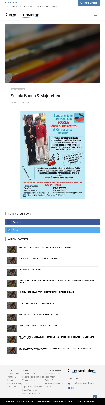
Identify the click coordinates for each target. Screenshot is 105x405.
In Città (25, 383)
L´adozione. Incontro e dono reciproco (36, 303)
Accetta (100, 401)
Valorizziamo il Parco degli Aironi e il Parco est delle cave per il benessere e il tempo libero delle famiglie (55, 349)
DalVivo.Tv (49, 380)
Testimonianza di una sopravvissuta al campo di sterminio (45, 247)
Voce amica (50, 377)
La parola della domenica (33, 377)
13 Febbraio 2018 (20, 102)
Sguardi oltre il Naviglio (32, 387)
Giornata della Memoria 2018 (31, 269)
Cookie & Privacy (14, 383)
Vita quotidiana (28, 380)
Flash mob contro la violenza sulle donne (38, 258)
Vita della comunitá (53, 374)
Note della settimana (31, 393)
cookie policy (89, 401)
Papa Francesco (29, 390)
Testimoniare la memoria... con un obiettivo (38, 314)
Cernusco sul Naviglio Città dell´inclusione (39, 326)
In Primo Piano (13, 374)
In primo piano (28, 374)
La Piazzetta (18, 89)
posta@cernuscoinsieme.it (81, 383)
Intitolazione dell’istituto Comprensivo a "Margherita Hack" (46, 292)
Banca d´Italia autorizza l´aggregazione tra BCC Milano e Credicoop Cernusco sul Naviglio (56, 281)
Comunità (11, 377)
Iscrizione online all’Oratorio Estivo (52, 6)
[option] (34, 6)
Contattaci (11, 387)
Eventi (10, 380)
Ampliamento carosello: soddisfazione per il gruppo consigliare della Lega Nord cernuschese (56, 337)
